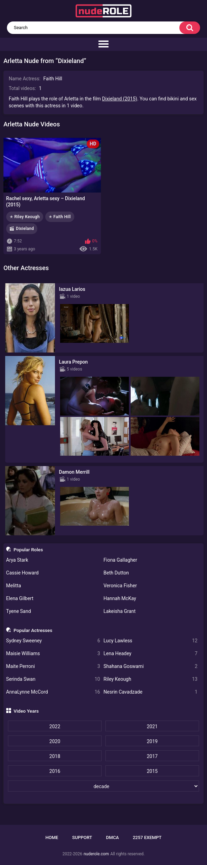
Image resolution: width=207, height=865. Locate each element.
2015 (152, 771)
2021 (152, 726)
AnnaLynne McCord (53, 692)
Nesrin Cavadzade (151, 692)
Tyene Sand (18, 611)
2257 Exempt (147, 837)
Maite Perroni (53, 666)
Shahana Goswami (151, 666)
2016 (54, 771)
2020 (54, 741)
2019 (152, 741)
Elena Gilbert (20, 598)
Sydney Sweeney (53, 641)
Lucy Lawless (151, 641)
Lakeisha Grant (120, 611)
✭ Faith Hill (60, 216)
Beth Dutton (116, 573)
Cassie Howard (22, 573)
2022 (54, 726)
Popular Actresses (32, 630)
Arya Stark (17, 560)
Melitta (13, 585)
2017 (152, 756)
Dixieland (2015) (119, 98)
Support (82, 837)
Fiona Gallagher (120, 560)
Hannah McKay (120, 598)
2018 (54, 756)
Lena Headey (151, 654)
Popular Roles (28, 549)
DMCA (112, 837)
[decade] (103, 786)
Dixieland (25, 228)
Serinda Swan (53, 679)
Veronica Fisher (120, 585)
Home (52, 837)
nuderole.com (96, 853)
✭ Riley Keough (25, 216)
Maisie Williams (53, 654)
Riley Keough (151, 679)
